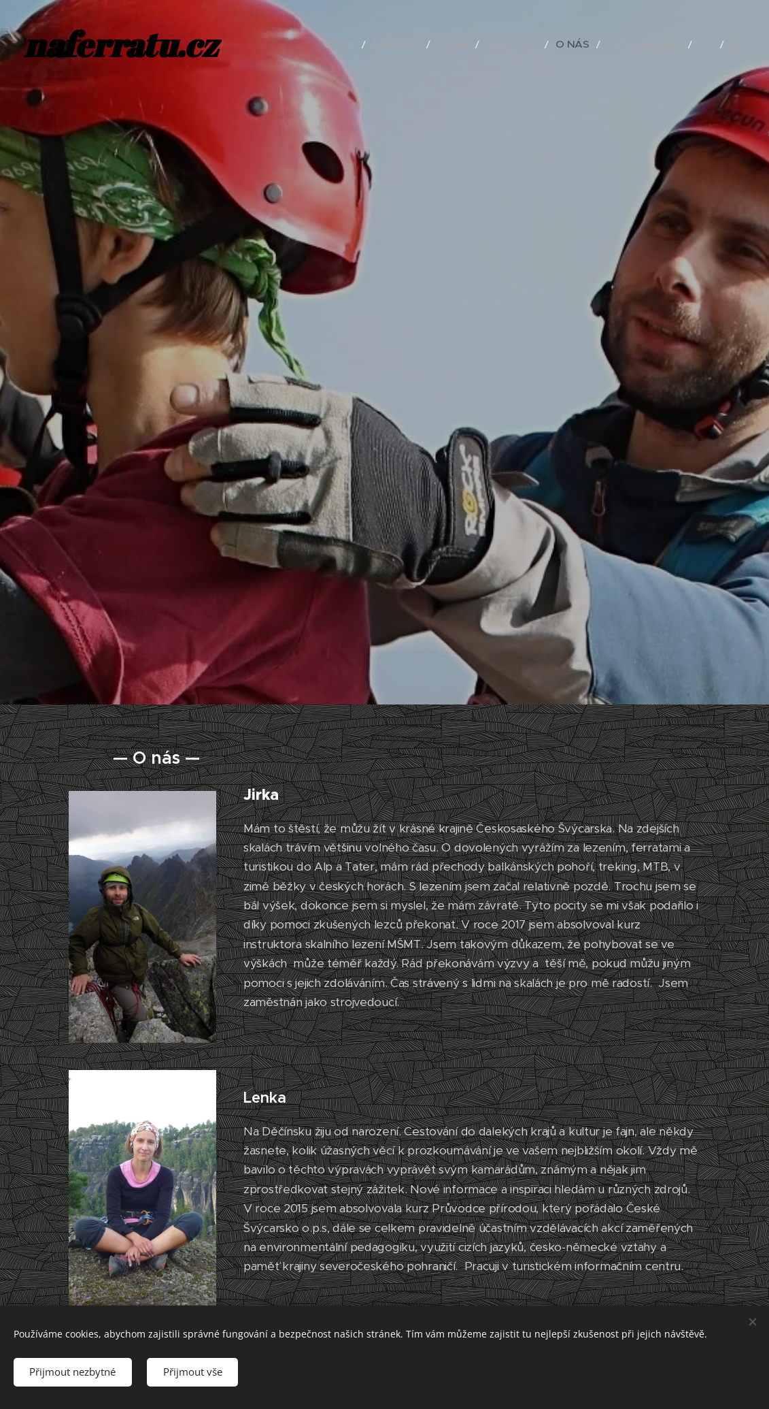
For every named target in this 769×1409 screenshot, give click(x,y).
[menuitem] (384, 44)
